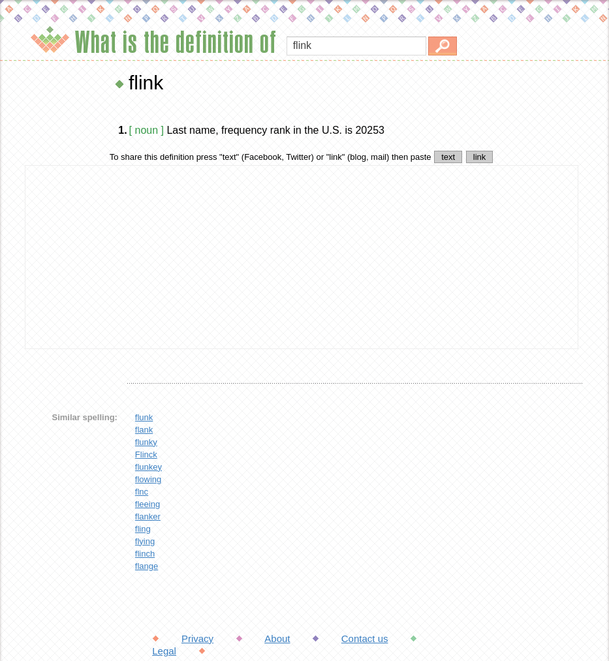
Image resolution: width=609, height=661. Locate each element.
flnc (141, 492)
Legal (164, 650)
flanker (148, 516)
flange (146, 566)
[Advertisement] (301, 257)
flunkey (148, 467)
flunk (144, 417)
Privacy (197, 638)
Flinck (146, 454)
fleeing (147, 504)
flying (145, 541)
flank (144, 430)
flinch (145, 554)
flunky (146, 442)
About (277, 638)
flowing (148, 479)
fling (143, 529)
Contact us (364, 638)
